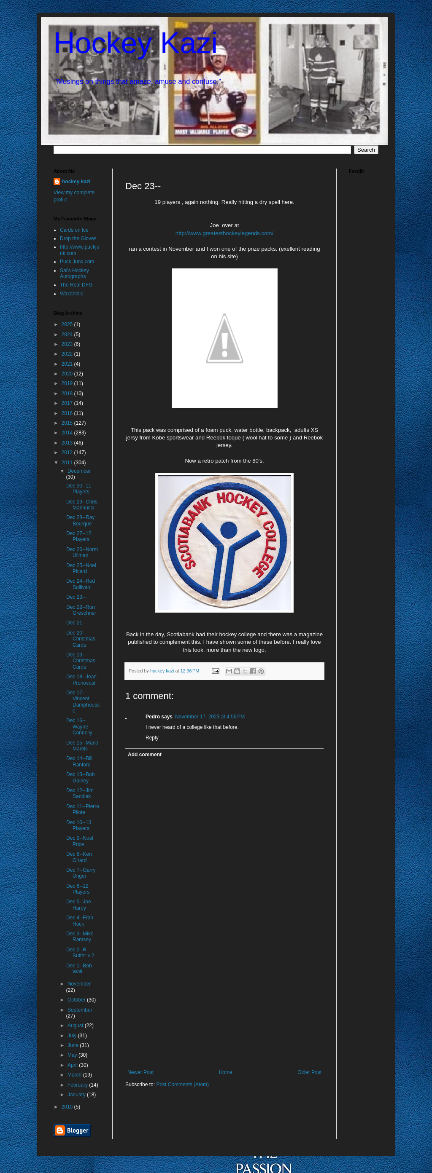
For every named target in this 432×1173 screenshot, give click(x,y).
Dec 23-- (76, 597)
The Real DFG (76, 285)
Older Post (309, 1072)
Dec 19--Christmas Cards (80, 661)
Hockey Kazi (136, 43)
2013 (68, 443)
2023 (68, 344)
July (73, 1036)
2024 (68, 334)
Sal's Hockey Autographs (74, 273)
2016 (68, 413)
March (75, 1075)
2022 (68, 354)
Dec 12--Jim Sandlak (80, 793)
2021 (68, 364)
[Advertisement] (224, 1006)
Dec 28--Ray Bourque (80, 520)
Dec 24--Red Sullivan (80, 584)
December (79, 471)
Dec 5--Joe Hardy (78, 905)
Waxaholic (71, 294)
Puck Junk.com (77, 262)
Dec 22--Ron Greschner (81, 610)
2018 (68, 393)
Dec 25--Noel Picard (81, 568)
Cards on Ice (74, 230)
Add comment (145, 755)
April (73, 1065)
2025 (68, 324)
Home (225, 1072)
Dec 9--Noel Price (79, 841)
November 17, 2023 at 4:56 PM (210, 717)
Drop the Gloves (78, 238)
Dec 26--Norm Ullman (82, 552)
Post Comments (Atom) (182, 1084)
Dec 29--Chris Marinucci (81, 505)
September (80, 1010)
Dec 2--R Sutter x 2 (80, 953)
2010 (68, 1107)
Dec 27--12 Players (78, 536)
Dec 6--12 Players (77, 889)
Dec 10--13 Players (78, 825)
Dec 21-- (76, 623)
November (79, 984)
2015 (68, 423)
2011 (68, 463)
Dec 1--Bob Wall (79, 969)
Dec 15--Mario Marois (82, 746)
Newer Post (140, 1072)
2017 (68, 403)
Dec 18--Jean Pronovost (81, 680)
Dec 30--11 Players (78, 489)
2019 (68, 383)
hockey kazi (76, 182)
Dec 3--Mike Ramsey (80, 937)
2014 (68, 433)
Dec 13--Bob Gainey (80, 777)
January (77, 1095)
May (73, 1055)
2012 (68, 452)
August (76, 1025)
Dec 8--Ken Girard (79, 857)
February (78, 1085)
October (77, 1000)
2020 (68, 374)
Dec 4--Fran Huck (79, 921)
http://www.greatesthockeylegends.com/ (224, 233)
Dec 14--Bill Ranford (79, 761)
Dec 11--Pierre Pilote (82, 809)
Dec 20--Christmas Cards (80, 639)
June (74, 1045)
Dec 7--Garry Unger (80, 873)
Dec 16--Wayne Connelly (79, 727)
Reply (152, 738)
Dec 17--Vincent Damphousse (83, 702)
